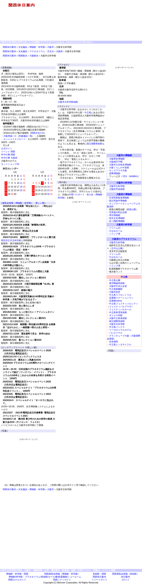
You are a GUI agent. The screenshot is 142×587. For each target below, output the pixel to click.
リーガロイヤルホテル (120, 330)
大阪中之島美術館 (118, 318)
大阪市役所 (114, 292)
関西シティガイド (62, 580)
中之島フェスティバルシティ (123, 303)
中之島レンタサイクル (120, 344)
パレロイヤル (115, 333)
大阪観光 (33, 55)
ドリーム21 (115, 228)
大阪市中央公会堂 (118, 286)
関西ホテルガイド (17, 580)
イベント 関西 (8, 151)
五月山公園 (116, 248)
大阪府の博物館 (124, 194)
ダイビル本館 (115, 315)
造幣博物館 (114, 173)
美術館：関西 (99, 574)
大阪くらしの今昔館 (119, 167)
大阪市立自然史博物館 (120, 164)
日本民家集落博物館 (119, 198)
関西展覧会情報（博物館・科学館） (62, 574)
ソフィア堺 (114, 234)
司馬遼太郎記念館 (118, 212)
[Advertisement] (28, 460)
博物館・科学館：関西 (17, 574)
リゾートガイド (99, 580)
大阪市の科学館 (124, 183)
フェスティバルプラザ (120, 306)
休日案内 (125, 577)
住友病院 (113, 341)
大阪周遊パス (10, 136)
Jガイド (125, 580)
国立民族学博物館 (118, 200)
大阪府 (59, 51)
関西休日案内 (9, 47)
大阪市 (50, 47)
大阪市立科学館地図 (68, 102)
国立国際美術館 (94, 143)
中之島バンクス (117, 327)
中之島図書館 (115, 289)
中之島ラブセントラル (120, 295)
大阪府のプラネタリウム (124, 239)
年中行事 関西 (8, 154)
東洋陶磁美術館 (117, 283)
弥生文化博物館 (117, 218)
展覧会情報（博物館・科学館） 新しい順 (23, 203)
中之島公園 (114, 280)
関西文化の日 (37, 133)
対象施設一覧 (25, 136)
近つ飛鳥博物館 (117, 221)
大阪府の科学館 (124, 224)
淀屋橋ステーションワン (121, 298)
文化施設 (22, 47)
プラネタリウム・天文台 (41, 51)
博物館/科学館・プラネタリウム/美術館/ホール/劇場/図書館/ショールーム (45, 577)
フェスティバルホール (120, 309)
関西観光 (22, 55)
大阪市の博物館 (124, 155)
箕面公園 (131, 209)
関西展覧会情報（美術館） (125, 574)
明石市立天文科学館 (11, 240)
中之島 (87, 112)
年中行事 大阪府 (9, 158)
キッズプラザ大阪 (118, 170)
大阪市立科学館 (117, 186)
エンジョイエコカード (14, 139)
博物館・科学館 (37, 47)
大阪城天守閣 (115, 162)
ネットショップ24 (10, 164)
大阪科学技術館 (117, 189)
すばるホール (115, 231)
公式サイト (6, 148)
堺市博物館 (114, 215)
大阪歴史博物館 (117, 159)
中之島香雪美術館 (118, 312)
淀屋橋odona (115, 301)
